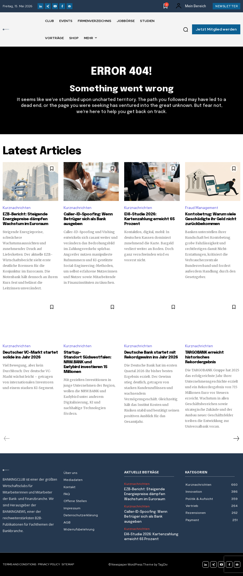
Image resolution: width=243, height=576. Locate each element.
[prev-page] (7, 439)
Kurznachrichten (17, 207)
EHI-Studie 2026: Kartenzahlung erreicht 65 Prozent (149, 219)
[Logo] (6, 29)
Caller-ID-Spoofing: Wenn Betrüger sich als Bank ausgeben (88, 219)
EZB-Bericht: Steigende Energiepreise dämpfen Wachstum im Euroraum (25, 219)
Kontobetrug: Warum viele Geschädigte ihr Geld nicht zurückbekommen (210, 219)
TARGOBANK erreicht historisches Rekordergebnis (204, 357)
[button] (185, 29)
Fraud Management (201, 207)
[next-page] (236, 439)
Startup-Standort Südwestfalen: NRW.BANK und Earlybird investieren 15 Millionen (87, 362)
